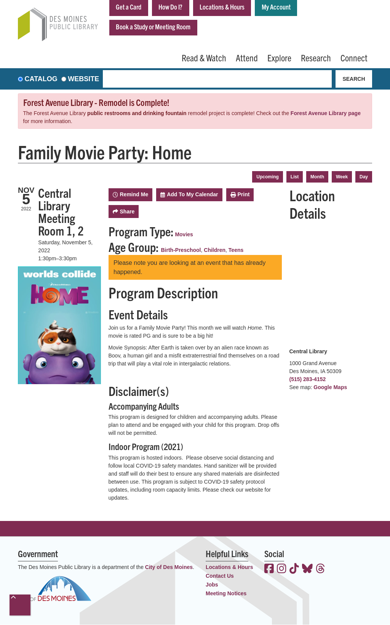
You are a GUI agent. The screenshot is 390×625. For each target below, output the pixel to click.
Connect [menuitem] (354, 58)
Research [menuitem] (316, 58)
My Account (276, 7)
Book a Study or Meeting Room (153, 26)
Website (83, 79)
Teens (236, 250)
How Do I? (171, 7)
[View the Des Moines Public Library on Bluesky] (307, 570)
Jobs (212, 585)
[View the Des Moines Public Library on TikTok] (294, 570)
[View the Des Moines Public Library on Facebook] (269, 570)
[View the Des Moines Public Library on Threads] (320, 570)
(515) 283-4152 (307, 380)
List (295, 177)
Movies (184, 235)
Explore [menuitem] (279, 58)
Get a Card (129, 7)
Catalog (41, 79)
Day (364, 177)
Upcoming (267, 177)
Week (342, 177)
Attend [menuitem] (247, 58)
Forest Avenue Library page (326, 114)
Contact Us (220, 576)
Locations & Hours (222, 7)
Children (214, 250)
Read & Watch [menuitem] (204, 58)
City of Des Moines (169, 567)
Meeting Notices (226, 594)
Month (317, 177)
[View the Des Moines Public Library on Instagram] (281, 570)
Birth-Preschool (181, 250)
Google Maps (330, 388)
